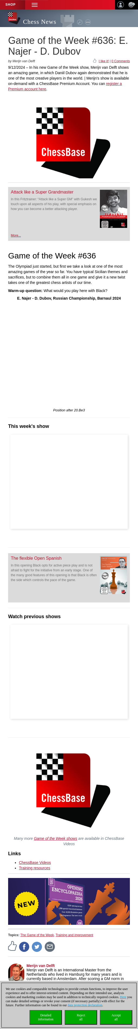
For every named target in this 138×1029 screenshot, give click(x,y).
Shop (10, 4)
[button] (34, 4)
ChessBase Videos (35, 862)
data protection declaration (85, 1005)
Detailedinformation (46, 1017)
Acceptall (116, 1017)
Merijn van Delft (41, 966)
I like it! (104, 61)
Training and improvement (74, 935)
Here (123, 997)
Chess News (39, 21)
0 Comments (120, 61)
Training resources (34, 868)
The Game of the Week (37, 935)
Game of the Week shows (55, 838)
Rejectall (81, 1017)
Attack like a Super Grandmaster (42, 192)
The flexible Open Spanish (36, 558)
